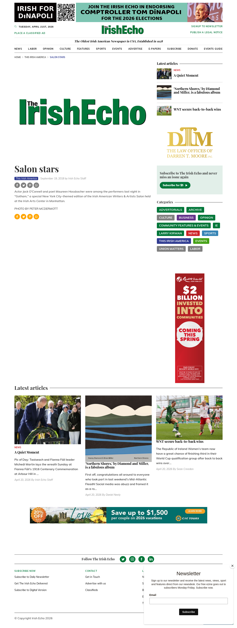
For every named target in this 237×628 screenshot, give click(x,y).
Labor (32, 48)
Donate (193, 48)
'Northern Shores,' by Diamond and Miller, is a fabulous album (197, 91)
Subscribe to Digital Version (30, 590)
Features (83, 48)
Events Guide (213, 48)
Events (117, 48)
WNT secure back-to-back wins (197, 109)
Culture (65, 48)
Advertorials (170, 210)
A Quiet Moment (186, 75)
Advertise (135, 48)
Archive (195, 210)
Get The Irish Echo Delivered (30, 583)
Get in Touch (92, 577)
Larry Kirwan (170, 233)
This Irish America (35, 57)
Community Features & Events (184, 225)
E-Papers (155, 48)
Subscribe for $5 (175, 185)
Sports (101, 48)
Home (17, 57)
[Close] (232, 566)
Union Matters (171, 249)
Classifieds (91, 590)
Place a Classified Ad (29, 33)
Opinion (48, 48)
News (18, 48)
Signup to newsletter (207, 26)
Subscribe (174, 48)
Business (186, 217)
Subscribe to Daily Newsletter (31, 577)
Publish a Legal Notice (206, 32)
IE (216, 225)
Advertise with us (95, 583)
